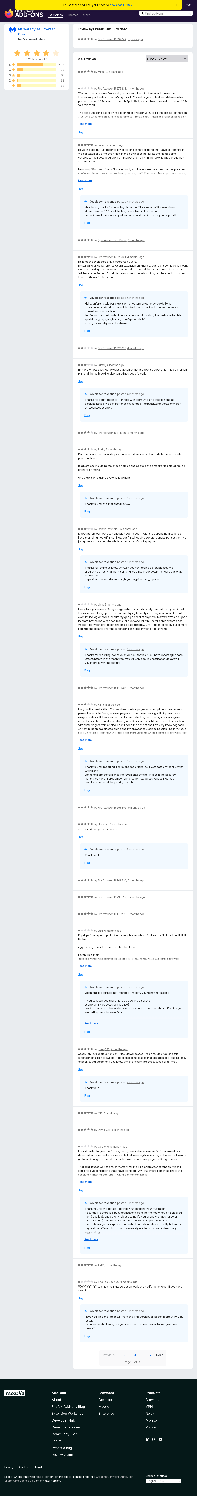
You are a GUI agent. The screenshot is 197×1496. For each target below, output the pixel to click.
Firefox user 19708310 (112, 880)
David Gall (104, 1129)
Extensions (55, 15)
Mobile (103, 1407)
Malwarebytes (34, 39)
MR (100, 1113)
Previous (109, 1355)
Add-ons (59, 1393)
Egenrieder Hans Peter (112, 240)
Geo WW (103, 1146)
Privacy (9, 1467)
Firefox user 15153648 (112, 687)
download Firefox (121, 5)
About (56, 1400)
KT (99, 704)
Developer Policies (66, 1427)
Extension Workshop (67, 1413)
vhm (100, 604)
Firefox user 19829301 (112, 257)
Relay (150, 1413)
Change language (157, 1475)
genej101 (103, 1049)
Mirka (101, 71)
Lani (100, 930)
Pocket (151, 1427)
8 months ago (120, 1129)
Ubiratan (103, 824)
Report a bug (62, 1448)
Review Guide (62, 1455)
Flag (80, 132)
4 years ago (135, 39)
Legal (38, 1467)
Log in (189, 4)
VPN (149, 1407)
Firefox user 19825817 (112, 348)
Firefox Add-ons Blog (68, 1407)
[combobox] (166, 13)
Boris (101, 449)
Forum (56, 1441)
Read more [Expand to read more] (85, 123)
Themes (72, 15)
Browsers (153, 1400)
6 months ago (118, 824)
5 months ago (114, 449)
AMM (101, 1265)
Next (159, 1355)
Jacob (102, 145)
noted (39, 1476)
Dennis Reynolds (108, 528)
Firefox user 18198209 (112, 913)
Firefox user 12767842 (112, 39)
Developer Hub (63, 1420)
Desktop (105, 1400)
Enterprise (106, 1413)
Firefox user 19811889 (112, 432)
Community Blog (64, 1434)
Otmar (101, 365)
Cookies (24, 1467)
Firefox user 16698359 (112, 807)
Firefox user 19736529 (112, 897)
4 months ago (114, 71)
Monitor (152, 1420)
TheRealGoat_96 (108, 1281)
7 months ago (119, 1049)
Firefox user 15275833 (112, 88)
